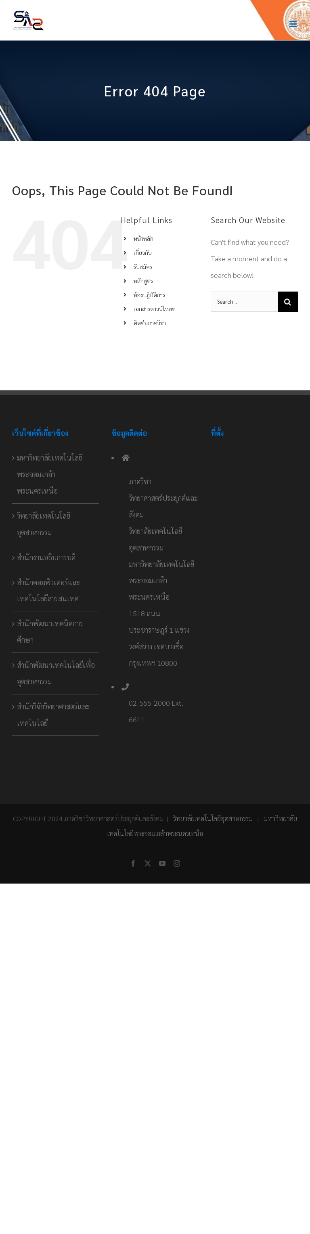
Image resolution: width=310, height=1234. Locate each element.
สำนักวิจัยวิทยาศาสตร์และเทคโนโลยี (53, 714)
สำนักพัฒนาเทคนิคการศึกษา (50, 631)
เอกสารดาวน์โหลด (155, 308)
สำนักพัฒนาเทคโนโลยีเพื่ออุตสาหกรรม (56, 673)
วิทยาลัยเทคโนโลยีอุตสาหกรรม (43, 524)
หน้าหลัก (143, 238)
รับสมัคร (143, 266)
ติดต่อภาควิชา (150, 322)
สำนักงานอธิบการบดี (46, 557)
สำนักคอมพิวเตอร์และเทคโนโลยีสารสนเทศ (48, 590)
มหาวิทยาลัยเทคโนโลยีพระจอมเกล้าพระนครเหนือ (49, 474)
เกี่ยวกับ (143, 252)
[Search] (288, 302)
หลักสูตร (143, 280)
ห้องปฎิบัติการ (149, 294)
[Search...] (244, 302)
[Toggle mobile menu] (293, 24)
